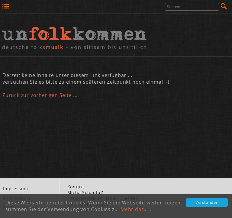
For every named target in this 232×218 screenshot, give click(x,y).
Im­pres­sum (15, 188)
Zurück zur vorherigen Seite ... (40, 95)
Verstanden (207, 202)
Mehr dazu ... (137, 209)
